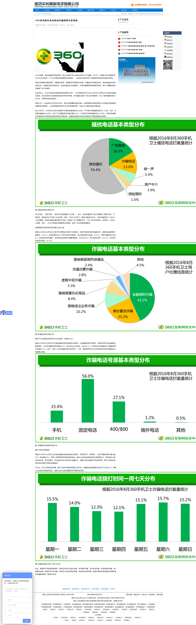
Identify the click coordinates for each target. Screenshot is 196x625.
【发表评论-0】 (85, 589)
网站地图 (129, 594)
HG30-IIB (64, 617)
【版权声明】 (66, 589)
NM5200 (95, 612)
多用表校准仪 (57, 604)
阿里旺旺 (169, 54)
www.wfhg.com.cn (81, 598)
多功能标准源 (76, 604)
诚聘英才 (102, 10)
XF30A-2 (91, 620)
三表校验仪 (151, 604)
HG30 (56, 617)
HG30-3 (72, 617)
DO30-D (79, 609)
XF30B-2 (127, 620)
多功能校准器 (131, 604)
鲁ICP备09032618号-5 (94, 594)
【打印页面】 (95, 589)
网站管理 (160, 594)
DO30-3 (61, 609)
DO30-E (151, 609)
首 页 (37, 10)
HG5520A (128, 617)
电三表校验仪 (141, 604)
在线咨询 (168, 44)
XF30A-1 (82, 620)
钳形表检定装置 (88, 604)
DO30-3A (70, 609)
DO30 (45, 609)
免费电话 (168, 57)
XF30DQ (109, 620)
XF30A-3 (100, 620)
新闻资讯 (58, 10)
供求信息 (124, 10)
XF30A (74, 620)
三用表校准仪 (67, 607)
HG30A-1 (119, 617)
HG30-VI (138, 617)
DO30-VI (143, 609)
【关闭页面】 (104, 589)
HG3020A (82, 617)
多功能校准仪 (119, 607)
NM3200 (104, 612)
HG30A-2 (109, 617)
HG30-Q (91, 617)
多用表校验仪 (109, 607)
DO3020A (106, 609)
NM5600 (112, 612)
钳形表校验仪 (88, 607)
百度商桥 (168, 50)
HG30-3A (100, 617)
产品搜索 (80, 10)
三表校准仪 (67, 604)
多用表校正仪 (110, 604)
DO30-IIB (88, 609)
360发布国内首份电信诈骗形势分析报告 (148, 13)
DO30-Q (97, 609)
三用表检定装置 (46, 604)
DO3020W (133, 609)
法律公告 (144, 594)
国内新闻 (131, 13)
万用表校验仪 (140, 607)
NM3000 (86, 612)
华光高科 (124, 13)
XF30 (66, 620)
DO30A (124, 609)
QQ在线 (168, 37)
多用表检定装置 (99, 604)
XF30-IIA (118, 620)
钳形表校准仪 (78, 607)
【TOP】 (113, 589)
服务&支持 (90, 10)
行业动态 (113, 10)
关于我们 (47, 10)
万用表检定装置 (46, 607)
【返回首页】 (75, 589)
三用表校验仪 (150, 607)
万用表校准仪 (57, 607)
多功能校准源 (121, 604)
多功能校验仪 (129, 607)
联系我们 (135, 10)
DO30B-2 (116, 609)
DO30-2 (53, 609)
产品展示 (69, 10)
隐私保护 (137, 594)
